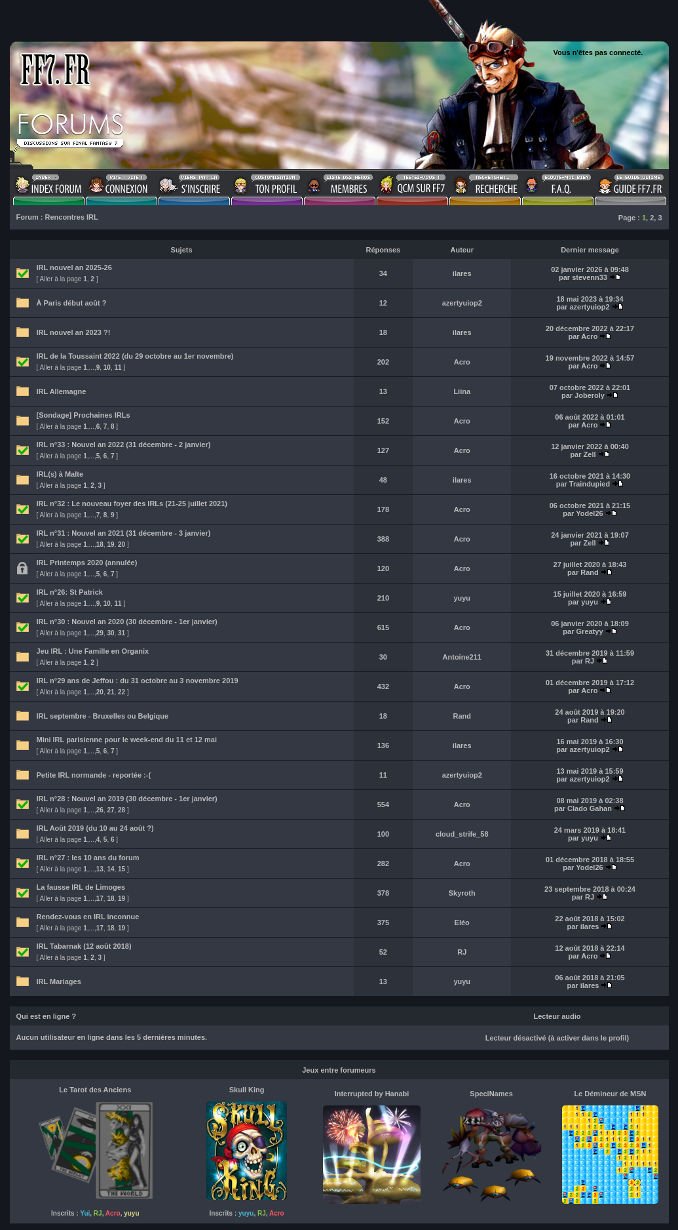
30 (110, 633)
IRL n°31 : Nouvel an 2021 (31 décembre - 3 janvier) (124, 533)
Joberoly (589, 395)
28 (121, 810)
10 (107, 367)
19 (110, 544)
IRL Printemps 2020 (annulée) (87, 562)
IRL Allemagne (61, 391)
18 (100, 544)
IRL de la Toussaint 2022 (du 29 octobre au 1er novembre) (135, 356)
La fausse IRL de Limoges (81, 887)
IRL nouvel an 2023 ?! (74, 332)
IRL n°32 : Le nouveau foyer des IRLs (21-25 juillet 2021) (132, 503)
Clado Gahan (589, 808)
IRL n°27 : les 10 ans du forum (88, 858)
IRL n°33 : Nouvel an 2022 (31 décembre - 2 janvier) (124, 444)
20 (121, 544)
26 (100, 810)
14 (110, 869)
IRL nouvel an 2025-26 (74, 267)
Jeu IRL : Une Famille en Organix (93, 651)
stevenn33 (589, 277)
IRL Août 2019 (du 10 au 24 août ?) (95, 828)
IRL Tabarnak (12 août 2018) (84, 946)
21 (110, 692)
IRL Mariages (59, 981)
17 (100, 898)
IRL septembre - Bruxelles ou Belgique (103, 716)
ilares (462, 273)
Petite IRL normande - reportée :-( (94, 775)
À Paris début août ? (72, 303)
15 (121, 869)
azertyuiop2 (462, 303)
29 (100, 633)
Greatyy (589, 631)
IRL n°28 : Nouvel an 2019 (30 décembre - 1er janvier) (127, 799)
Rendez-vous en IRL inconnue (88, 917)
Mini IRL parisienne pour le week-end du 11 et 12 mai (127, 740)
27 (110, 810)
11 (118, 367)
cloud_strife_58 (462, 834)
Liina (461, 391)
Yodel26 (589, 513)
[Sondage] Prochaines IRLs (83, 415)
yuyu (461, 598)
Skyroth (462, 893)
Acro (589, 336)
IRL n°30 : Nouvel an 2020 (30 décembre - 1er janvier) (127, 621)
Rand (589, 572)
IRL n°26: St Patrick (70, 592)
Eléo (462, 922)
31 (121, 633)
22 (121, 692)
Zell (590, 454)
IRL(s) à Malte (60, 474)
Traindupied (589, 484)
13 (100, 869)
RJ (589, 661)
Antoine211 (462, 657)
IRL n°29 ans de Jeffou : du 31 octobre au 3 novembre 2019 (137, 680)
